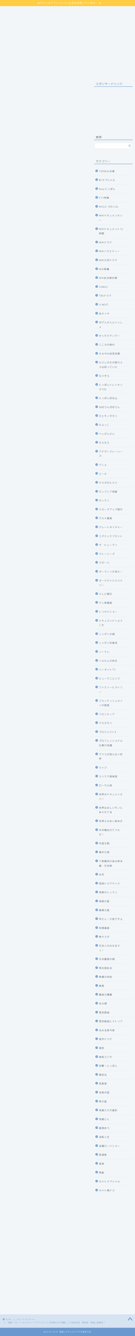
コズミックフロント (111, 536)
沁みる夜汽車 (107, 1030)
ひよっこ (104, 424)
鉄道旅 (103, 1154)
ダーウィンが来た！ (111, 571)
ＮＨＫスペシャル (109, 1181)
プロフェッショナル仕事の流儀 (111, 743)
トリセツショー (108, 611)
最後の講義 (105, 994)
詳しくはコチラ (44, 258)
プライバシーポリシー (18, 12)
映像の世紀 (105, 976)
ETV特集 (104, 197)
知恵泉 (103, 1083)
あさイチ (104, 313)
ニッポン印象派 (108, 642)
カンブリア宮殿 (108, 491)
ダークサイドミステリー (111, 583)
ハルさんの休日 (108, 660)
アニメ (103, 465)
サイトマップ (12, 8)
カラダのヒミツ (108, 482)
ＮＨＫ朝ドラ (107, 1190)
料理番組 (104, 928)
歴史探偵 (104, 1012)
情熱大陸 (104, 910)
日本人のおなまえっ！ (109, 948)
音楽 (101, 1163)
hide (49, 418)
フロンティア (107, 714)
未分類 (103, 1003)
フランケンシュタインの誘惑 (111, 703)
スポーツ (104, 562)
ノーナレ (104, 651)
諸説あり (104, 1128)
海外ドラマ (105, 1039)
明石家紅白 (105, 968)
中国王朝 (104, 843)
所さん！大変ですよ (111, 919)
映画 (101, 985)
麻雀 (101, 1172)
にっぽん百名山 (108, 398)
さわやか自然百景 (109, 353)
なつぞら (104, 375)
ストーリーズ (107, 553)
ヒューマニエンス (109, 678)
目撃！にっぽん (108, 1065)
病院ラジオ (105, 1057)
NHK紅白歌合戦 (108, 278)
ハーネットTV (107, 669)
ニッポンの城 (107, 634)
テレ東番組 (105, 602)
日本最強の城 (107, 959)
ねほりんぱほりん (109, 407)
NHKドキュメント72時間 (111, 231)
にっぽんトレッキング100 (111, 387)
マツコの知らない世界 (111, 756)
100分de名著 (107, 171)
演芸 (101, 1048)
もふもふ (104, 442)
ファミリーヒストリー (111, 689)
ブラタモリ (105, 723)
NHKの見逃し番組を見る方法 (44, 899)
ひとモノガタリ (108, 416)
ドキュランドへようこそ (111, 623)
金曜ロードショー (109, 1146)
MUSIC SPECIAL (109, 206)
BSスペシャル (107, 180)
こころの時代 (107, 344)
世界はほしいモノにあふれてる (111, 810)
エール (103, 473)
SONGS (103, 286)
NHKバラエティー (109, 251)
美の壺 (103, 1101)
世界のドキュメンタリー (111, 797)
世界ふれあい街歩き (111, 821)
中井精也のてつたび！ (109, 832)
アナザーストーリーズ (111, 454)
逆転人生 (104, 1137)
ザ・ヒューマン (108, 545)
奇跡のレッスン (108, 892)
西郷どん (104, 1119)
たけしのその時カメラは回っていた (111, 365)
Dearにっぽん (107, 189)
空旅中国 (104, 1092)
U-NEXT (104, 304)
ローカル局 (105, 785)
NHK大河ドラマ (108, 260)
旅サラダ (104, 936)
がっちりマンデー (109, 335)
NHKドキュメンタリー (111, 218)
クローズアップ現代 (111, 509)
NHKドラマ (105, 242)
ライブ (103, 767)
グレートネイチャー (12, 86)
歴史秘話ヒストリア (111, 1021)
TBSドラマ (105, 295)
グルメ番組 (105, 518)
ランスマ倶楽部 (108, 776)
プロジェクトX (107, 732)
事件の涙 (104, 852)
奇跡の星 (104, 901)
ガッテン (104, 500)
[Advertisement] (113, 107)
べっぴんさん (107, 433)
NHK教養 (104, 269)
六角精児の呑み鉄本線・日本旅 (111, 863)
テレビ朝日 (105, 594)
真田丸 (103, 1074)
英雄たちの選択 (108, 1110)
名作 (101, 874)
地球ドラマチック (109, 883)
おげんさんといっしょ (111, 325)
